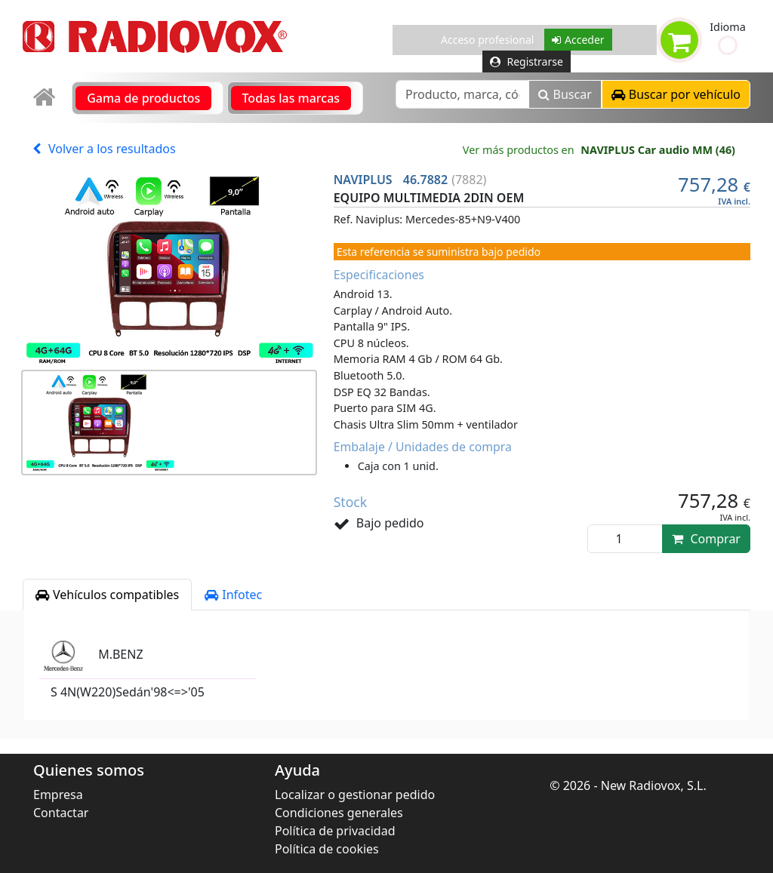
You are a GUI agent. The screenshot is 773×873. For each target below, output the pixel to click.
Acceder (578, 39)
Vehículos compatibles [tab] (107, 594)
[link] (46, 97)
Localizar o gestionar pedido (355, 794)
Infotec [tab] (233, 594)
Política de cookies (327, 849)
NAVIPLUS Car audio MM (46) (658, 150)
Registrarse (526, 61)
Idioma (728, 27)
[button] (727, 45)
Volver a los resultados (104, 148)
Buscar (565, 94)
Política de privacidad (335, 830)
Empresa (58, 794)
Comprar (706, 538)
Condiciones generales (339, 812)
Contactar (60, 812)
